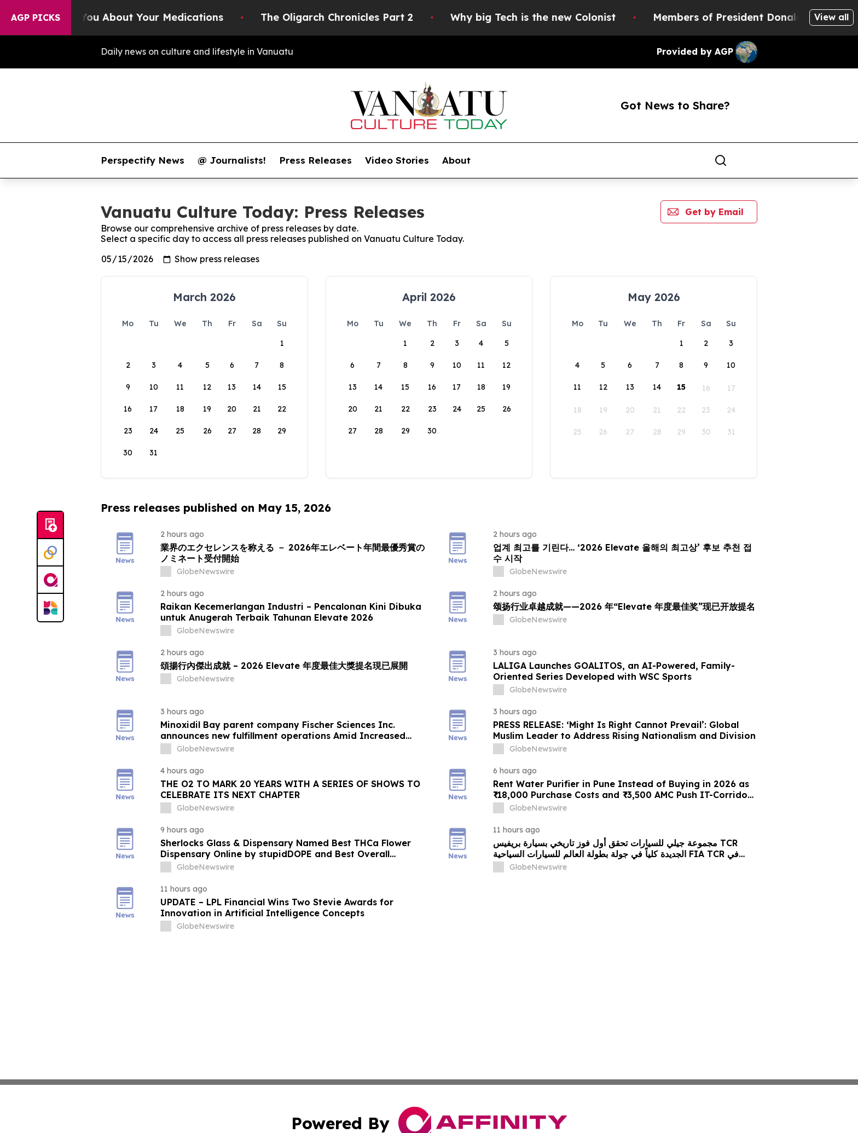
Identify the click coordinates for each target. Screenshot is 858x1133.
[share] (749, 160)
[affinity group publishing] (50, 580)
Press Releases (315, 160)
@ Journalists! (232, 160)
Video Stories (397, 160)
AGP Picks (35, 17)
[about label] (165, 571)
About (456, 160)
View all (831, 16)
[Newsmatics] (50, 607)
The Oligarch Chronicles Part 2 (371, 17)
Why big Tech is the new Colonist (568, 17)
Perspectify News (142, 160)
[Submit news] (50, 525)
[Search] (721, 160)
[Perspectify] (50, 552)
